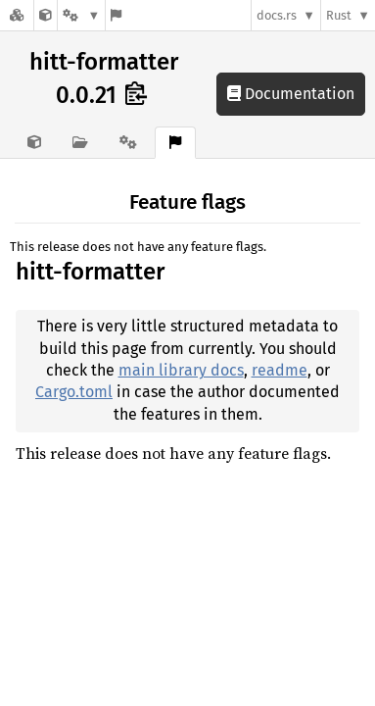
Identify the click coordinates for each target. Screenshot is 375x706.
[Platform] (81, 15)
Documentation (290, 93)
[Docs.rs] (16, 15)
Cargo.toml (74, 391)
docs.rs (277, 15)
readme (279, 370)
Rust (339, 15)
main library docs (181, 370)
